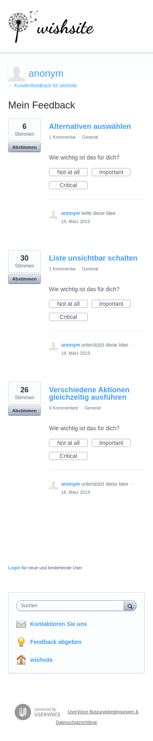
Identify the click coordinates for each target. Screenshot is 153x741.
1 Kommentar (62, 137)
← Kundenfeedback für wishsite (42, 85)
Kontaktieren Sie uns (58, 624)
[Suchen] (130, 605)
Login (14, 567)
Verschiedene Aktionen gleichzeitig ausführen (89, 393)
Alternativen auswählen (90, 126)
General (90, 137)
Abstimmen (24, 147)
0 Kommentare (63, 407)
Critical (74, 185)
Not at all (72, 172)
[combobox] (72, 605)
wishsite (41, 660)
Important (115, 172)
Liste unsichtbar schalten (93, 258)
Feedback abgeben (56, 642)
